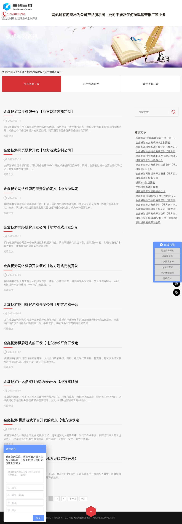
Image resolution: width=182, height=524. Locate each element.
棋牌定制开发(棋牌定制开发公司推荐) (156, 218)
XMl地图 (69, 517)
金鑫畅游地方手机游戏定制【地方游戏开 (157, 200)
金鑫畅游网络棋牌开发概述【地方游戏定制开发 (41, 265)
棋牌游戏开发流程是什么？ (150, 191)
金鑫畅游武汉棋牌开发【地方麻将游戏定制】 (39, 111)
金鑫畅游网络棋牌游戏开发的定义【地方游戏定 (41, 188)
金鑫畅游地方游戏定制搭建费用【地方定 (157, 164)
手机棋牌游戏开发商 (147, 187)
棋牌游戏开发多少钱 (147, 178)
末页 (83, 498)
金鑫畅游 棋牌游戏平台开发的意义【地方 (157, 195)
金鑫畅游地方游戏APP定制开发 (153, 142)
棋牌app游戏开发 (145, 182)
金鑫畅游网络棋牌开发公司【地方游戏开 (157, 209)
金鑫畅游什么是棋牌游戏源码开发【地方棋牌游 (41, 381)
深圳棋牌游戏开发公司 (148, 222)
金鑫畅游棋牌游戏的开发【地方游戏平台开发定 (41, 342)
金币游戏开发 (91, 84)
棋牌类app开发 (144, 169)
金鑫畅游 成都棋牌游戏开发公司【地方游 (157, 138)
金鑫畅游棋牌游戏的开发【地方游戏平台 (157, 155)
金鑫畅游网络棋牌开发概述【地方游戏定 (157, 173)
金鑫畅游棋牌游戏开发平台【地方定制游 (157, 147)
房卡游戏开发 (52, 71)
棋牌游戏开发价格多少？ (149, 160)
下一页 (72, 498)
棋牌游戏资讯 (34, 71)
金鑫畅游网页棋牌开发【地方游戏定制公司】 (39, 150)
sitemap (86, 517)
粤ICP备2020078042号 (104, 517)
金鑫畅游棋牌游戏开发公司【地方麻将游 (157, 213)
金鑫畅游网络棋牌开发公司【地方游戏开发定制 (41, 227)
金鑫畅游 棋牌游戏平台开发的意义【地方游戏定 (41, 420)
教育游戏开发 (151, 84)
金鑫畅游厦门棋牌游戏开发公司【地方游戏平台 (41, 304)
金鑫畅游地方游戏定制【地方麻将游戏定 (157, 204)
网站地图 (78, 517)
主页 (21, 71)
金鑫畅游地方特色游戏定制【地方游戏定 (157, 151)
